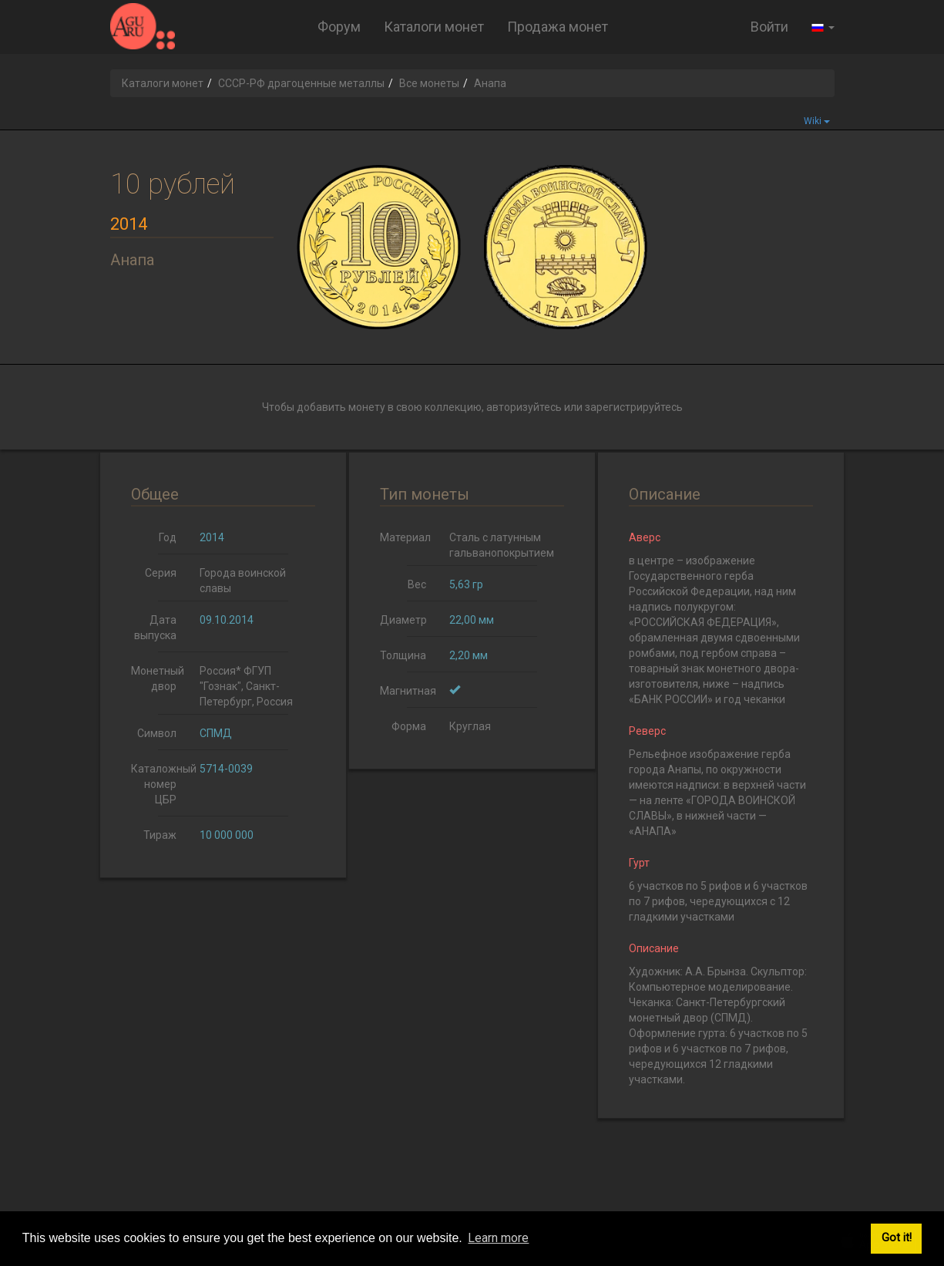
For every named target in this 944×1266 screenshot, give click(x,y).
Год (167, 537)
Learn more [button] (498, 1238)
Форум (339, 27)
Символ (156, 733)
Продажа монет (557, 27)
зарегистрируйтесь (634, 407)
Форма (408, 726)
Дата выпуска (155, 627)
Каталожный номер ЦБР (160, 784)
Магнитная (408, 691)
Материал (405, 537)
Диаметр (403, 620)
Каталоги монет (434, 27)
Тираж (159, 835)
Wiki (817, 121)
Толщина (403, 655)
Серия (160, 573)
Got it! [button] (897, 1237)
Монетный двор (157, 678)
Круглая (470, 726)
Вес (417, 584)
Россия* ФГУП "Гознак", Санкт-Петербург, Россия (246, 686)
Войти (769, 27)
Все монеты (429, 83)
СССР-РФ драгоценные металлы (301, 83)
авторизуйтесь (524, 407)
